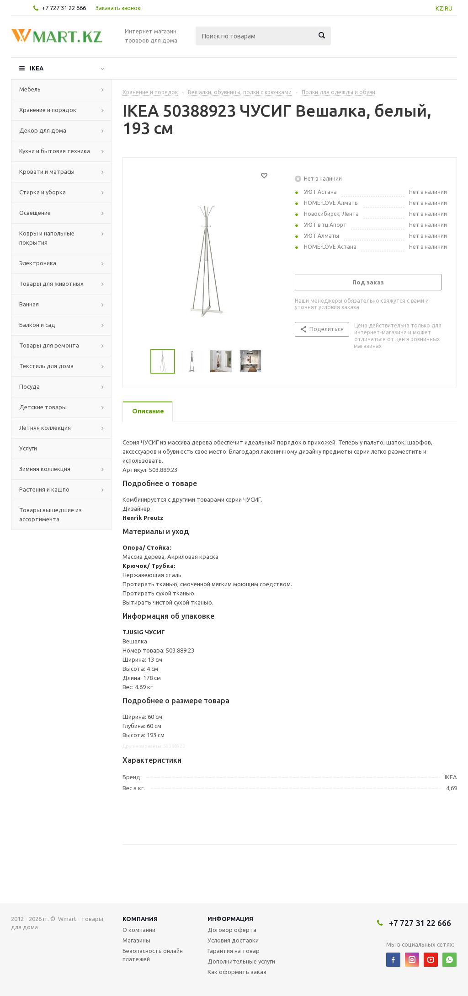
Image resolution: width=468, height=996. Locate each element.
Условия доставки (233, 940)
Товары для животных (51, 283)
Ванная (29, 304)
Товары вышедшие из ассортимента (50, 514)
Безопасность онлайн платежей (152, 955)
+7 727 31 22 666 (64, 8)
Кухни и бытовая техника (54, 151)
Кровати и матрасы (46, 171)
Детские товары (43, 407)
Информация (230, 919)
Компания (140, 919)
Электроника (37, 263)
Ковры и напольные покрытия (46, 238)
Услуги (28, 448)
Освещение (35, 212)
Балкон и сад (37, 324)
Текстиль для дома (46, 366)
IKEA (36, 68)
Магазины (136, 940)
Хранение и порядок (47, 110)
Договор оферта (231, 929)
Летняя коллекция (45, 427)
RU (448, 8)
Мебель (30, 89)
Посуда (29, 386)
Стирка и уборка (42, 192)
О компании (138, 929)
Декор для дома (42, 130)
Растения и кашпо (44, 489)
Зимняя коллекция (44, 469)
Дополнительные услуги (241, 961)
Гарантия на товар (233, 951)
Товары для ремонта (49, 345)
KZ (439, 8)
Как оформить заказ (236, 972)
